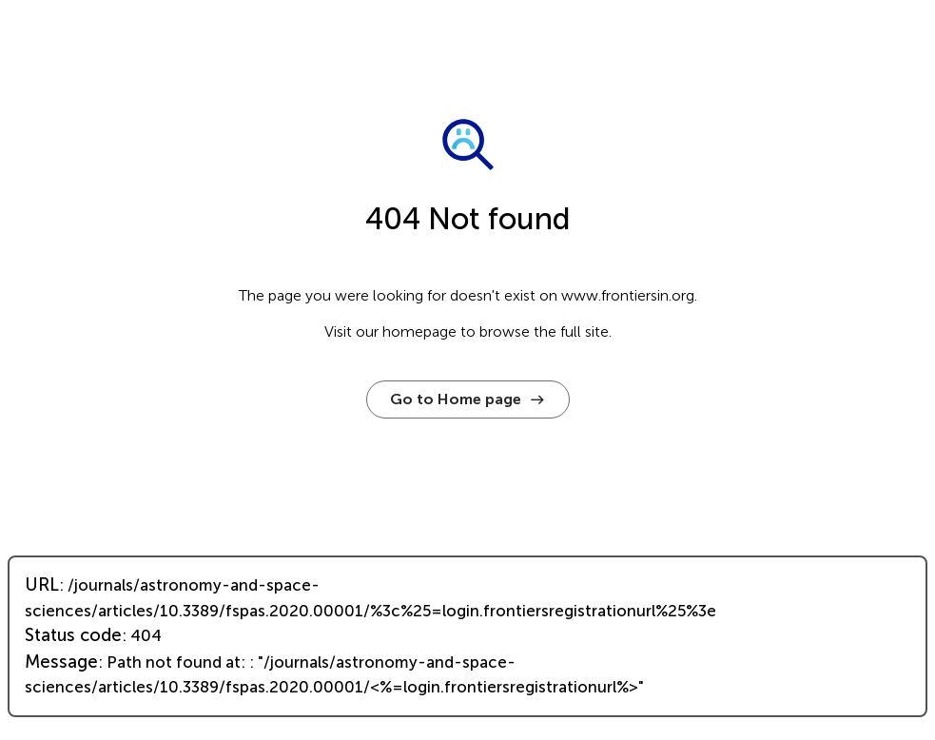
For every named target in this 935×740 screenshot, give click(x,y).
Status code (73, 635)
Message (61, 662)
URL (42, 584)
